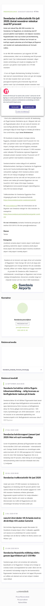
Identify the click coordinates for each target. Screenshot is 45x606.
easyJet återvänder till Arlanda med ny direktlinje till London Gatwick (22, 519)
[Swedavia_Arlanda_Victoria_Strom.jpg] (22, 356)
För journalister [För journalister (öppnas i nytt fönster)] (22, 600)
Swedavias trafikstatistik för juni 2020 (22, 477)
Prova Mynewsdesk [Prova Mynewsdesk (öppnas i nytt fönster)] (22, 597)
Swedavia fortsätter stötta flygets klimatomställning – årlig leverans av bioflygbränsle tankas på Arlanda (21, 391)
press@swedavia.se (22, 327)
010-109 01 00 (22, 330)
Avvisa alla (15, 107)
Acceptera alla (29, 107)
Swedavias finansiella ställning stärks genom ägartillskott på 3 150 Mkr (21, 554)
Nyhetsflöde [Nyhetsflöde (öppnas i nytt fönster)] (22, 602)
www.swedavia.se (12, 206)
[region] (22, 101)
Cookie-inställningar (22, 112)
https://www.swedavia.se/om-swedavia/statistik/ (20, 200)
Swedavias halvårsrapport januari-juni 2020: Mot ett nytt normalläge (22, 436)
